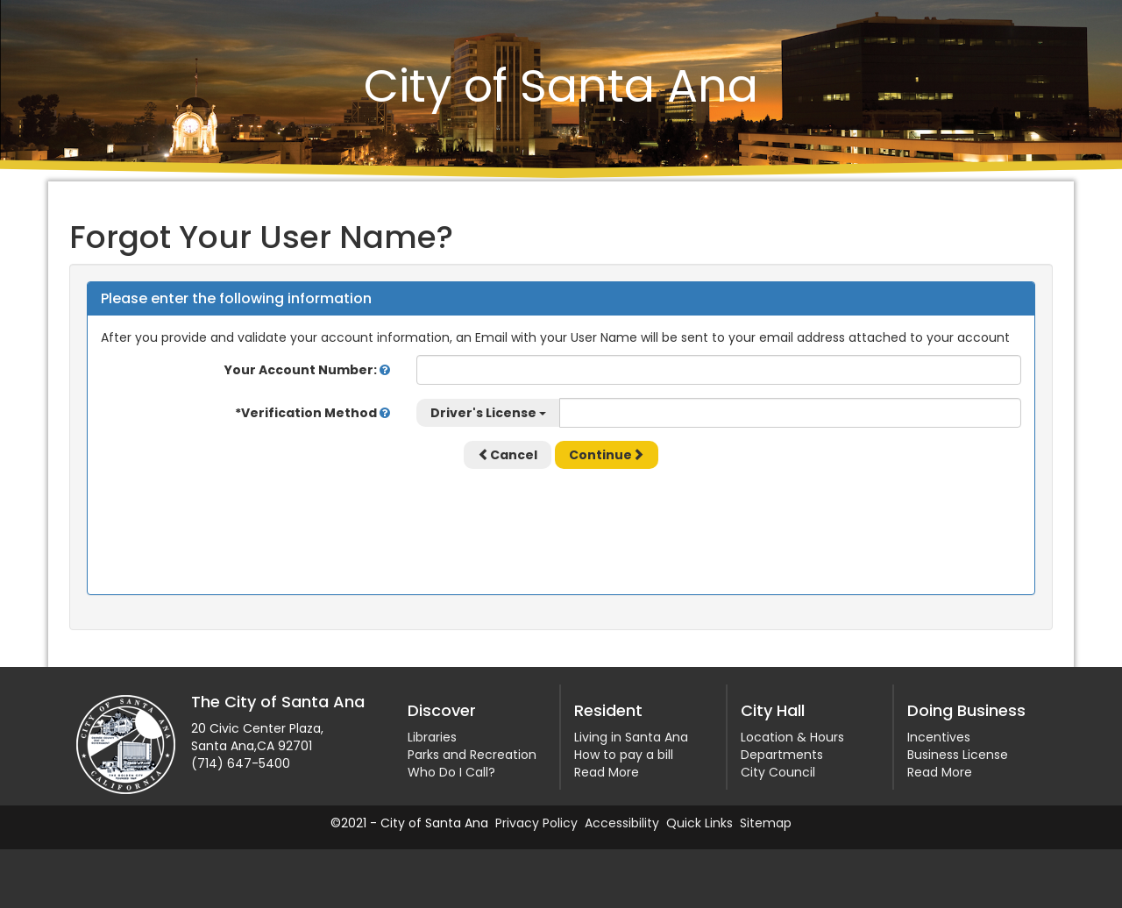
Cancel (507, 455)
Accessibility (622, 823)
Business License (957, 754)
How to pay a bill (623, 754)
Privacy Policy (536, 823)
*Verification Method (312, 413)
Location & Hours (792, 737)
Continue (606, 455)
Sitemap (766, 823)
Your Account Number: (307, 370)
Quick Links (699, 823)
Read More (606, 772)
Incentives (938, 737)
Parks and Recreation (472, 754)
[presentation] (561, 516)
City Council (778, 772)
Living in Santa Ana (631, 737)
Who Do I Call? (451, 772)
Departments (782, 754)
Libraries (432, 737)
